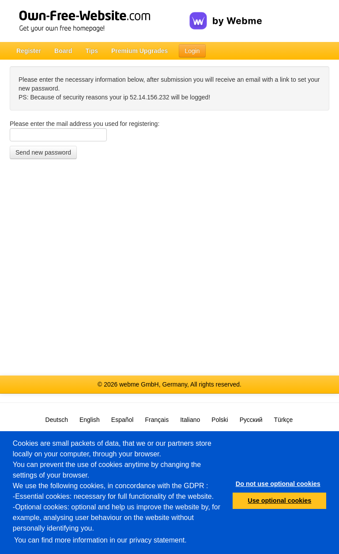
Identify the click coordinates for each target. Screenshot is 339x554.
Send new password (43, 152)
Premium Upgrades (139, 50)
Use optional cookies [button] (279, 500)
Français (157, 419)
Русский (251, 419)
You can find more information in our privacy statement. (100, 540)
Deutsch (56, 419)
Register (28, 50)
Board (63, 50)
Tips (91, 50)
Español (122, 419)
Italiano (190, 419)
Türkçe (283, 419)
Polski (219, 419)
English (89, 419)
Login (192, 50)
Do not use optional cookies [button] (278, 483)
